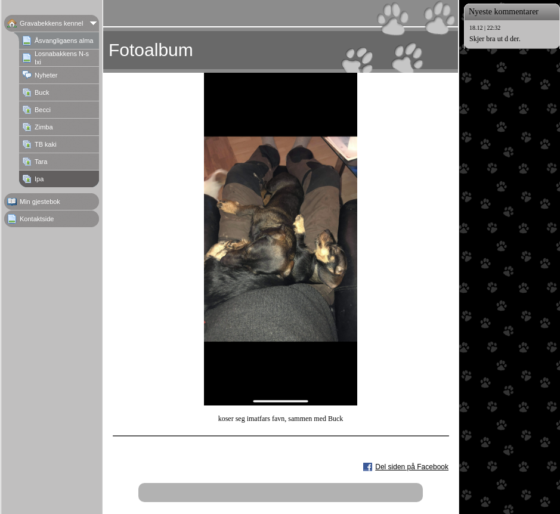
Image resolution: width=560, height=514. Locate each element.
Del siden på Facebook (411, 467)
